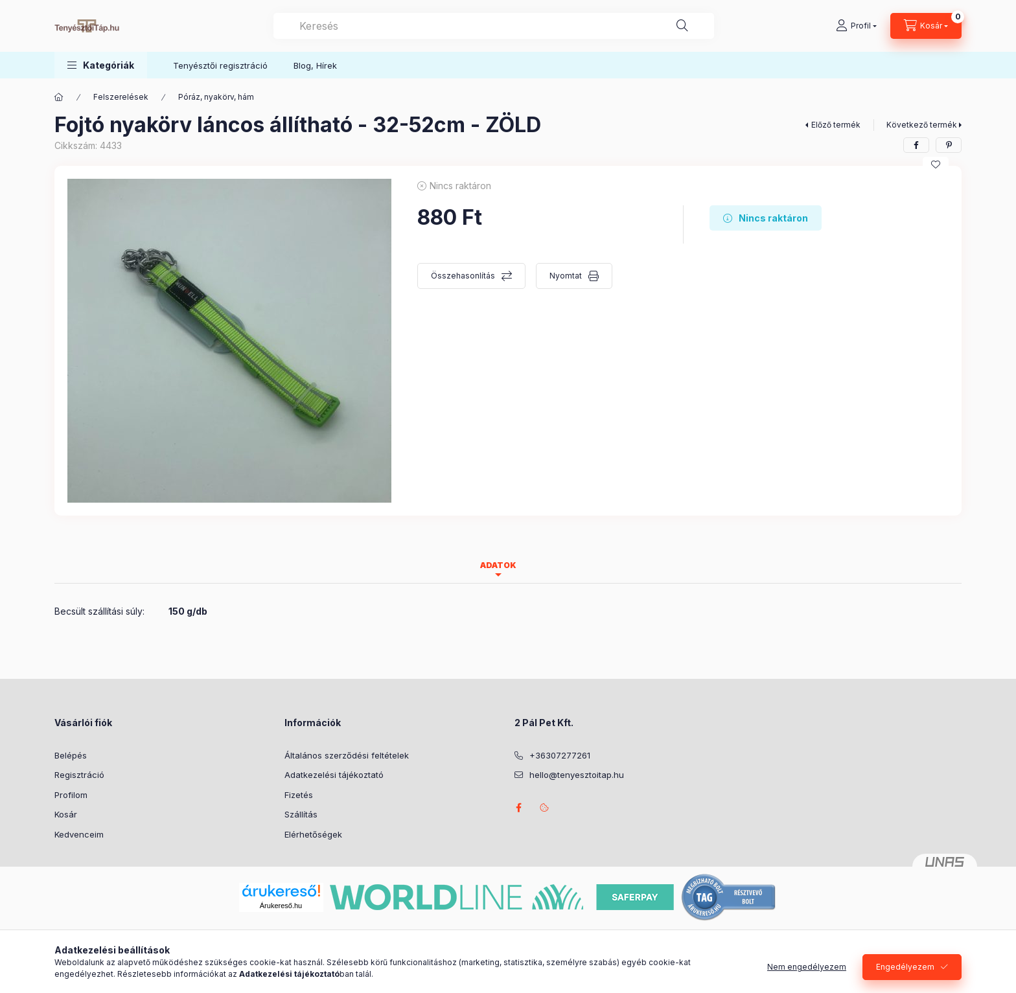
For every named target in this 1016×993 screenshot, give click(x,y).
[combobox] (493, 26)
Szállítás (301, 814)
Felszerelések (120, 97)
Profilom (70, 795)
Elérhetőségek (313, 834)
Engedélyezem (905, 967)
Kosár (65, 814)
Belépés (70, 755)
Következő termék (921, 125)
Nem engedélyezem (806, 967)
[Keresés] (682, 26)
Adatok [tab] (498, 565)
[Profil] (856, 26)
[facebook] (916, 145)
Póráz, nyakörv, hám (216, 97)
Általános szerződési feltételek (346, 755)
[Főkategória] (59, 97)
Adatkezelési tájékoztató (334, 775)
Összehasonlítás (463, 275)
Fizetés (298, 795)
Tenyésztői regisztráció (220, 65)
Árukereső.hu (281, 905)
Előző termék (835, 125)
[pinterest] (949, 145)
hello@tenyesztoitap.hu (576, 775)
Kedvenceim (79, 834)
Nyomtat (565, 275)
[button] (100, 65)
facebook (518, 808)
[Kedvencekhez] (936, 164)
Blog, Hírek (315, 65)
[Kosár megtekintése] (926, 26)
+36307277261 (559, 755)
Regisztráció (79, 775)
